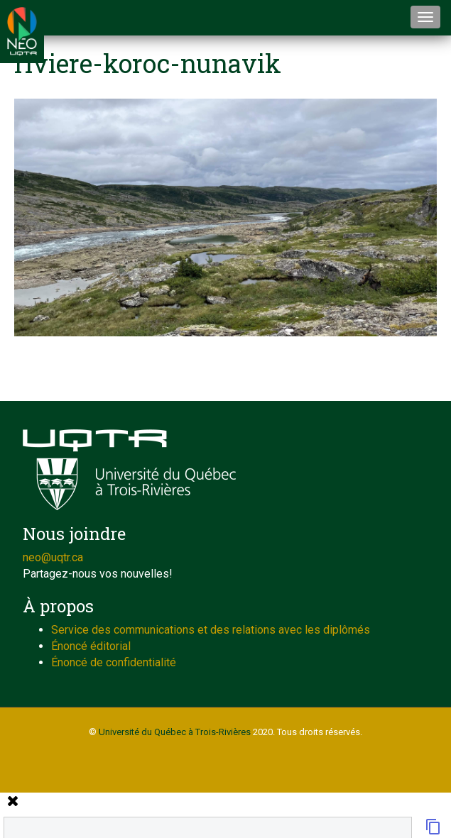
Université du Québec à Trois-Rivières (175, 732)
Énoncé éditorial (91, 646)
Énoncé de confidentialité (113, 662)
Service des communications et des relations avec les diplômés (210, 629)
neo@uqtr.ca (53, 557)
